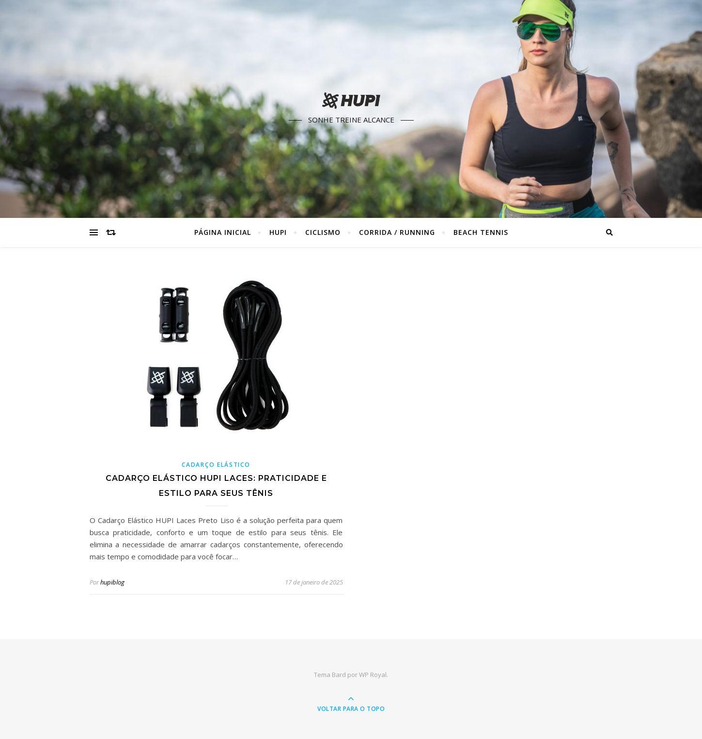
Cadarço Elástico (216, 465)
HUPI (278, 232)
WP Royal (373, 674)
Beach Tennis (480, 232)
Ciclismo (323, 232)
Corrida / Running (397, 232)
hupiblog (112, 582)
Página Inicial (222, 232)
